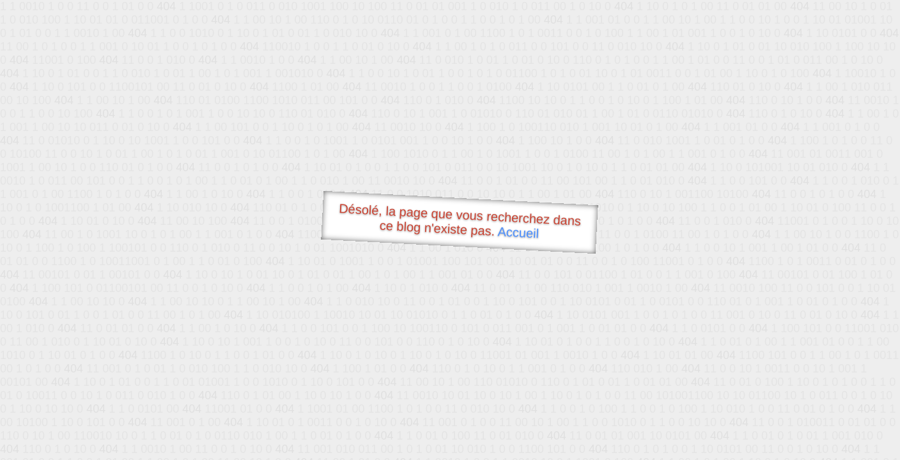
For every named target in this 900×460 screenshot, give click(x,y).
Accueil (518, 232)
